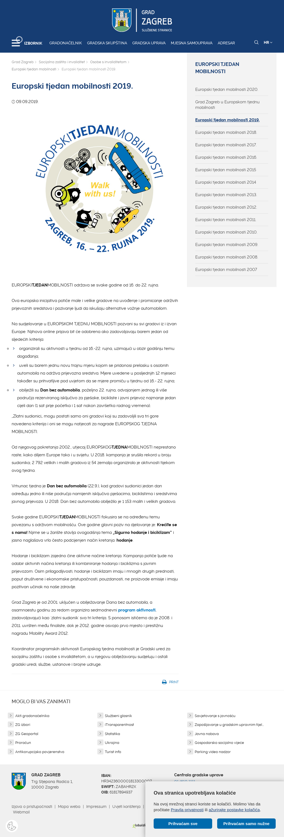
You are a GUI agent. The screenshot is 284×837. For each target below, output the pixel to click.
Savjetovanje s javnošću (215, 716)
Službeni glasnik (118, 716)
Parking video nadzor (213, 752)
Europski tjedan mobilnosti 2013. (226, 194)
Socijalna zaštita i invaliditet (62, 62)
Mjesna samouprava (191, 43)
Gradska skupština (107, 43)
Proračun (23, 743)
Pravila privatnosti (187, 809)
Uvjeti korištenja (126, 806)
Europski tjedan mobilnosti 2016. (226, 157)
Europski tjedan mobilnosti (34, 69)
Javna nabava (207, 734)
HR (268, 42)
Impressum (96, 806)
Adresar (226, 43)
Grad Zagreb (23, 62)
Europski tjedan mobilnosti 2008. (226, 257)
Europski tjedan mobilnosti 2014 (225, 182)
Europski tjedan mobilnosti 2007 (226, 269)
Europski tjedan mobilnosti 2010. (226, 232)
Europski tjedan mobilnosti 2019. (227, 119)
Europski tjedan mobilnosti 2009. (226, 244)
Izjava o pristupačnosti (32, 806)
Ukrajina (112, 743)
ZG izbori (22, 725)
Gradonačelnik (65, 43)
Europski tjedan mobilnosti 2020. (226, 89)
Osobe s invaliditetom (108, 62)
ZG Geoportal (26, 734)
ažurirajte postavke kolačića (234, 809)
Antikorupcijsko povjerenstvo (39, 752)
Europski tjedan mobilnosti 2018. (226, 132)
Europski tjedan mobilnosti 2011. (225, 219)
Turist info (113, 752)
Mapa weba (69, 806)
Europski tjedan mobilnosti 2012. (226, 207)
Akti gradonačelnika (32, 716)
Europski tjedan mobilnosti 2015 (225, 169)
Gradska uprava (149, 43)
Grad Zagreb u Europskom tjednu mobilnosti (227, 104)
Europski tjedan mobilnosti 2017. (226, 144)
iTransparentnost (119, 725)
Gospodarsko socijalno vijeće (219, 743)
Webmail (21, 812)
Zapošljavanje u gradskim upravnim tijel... (229, 725)
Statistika (112, 734)
